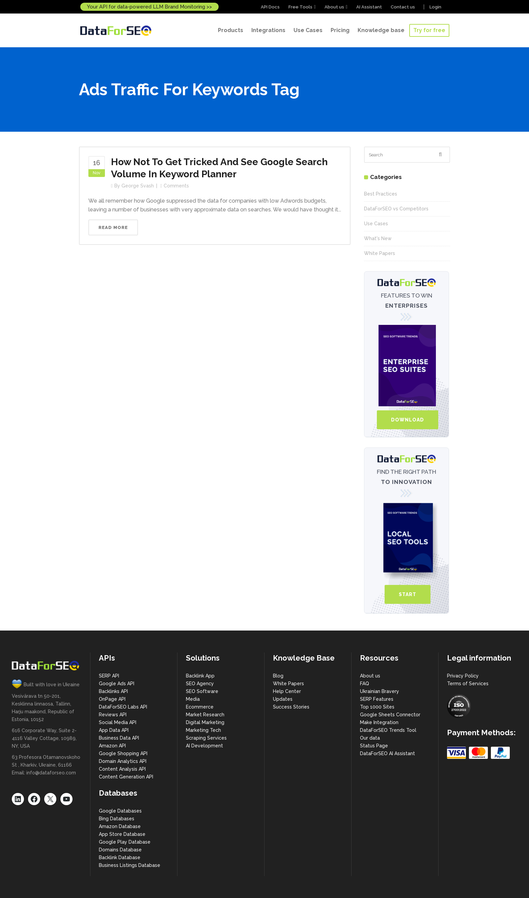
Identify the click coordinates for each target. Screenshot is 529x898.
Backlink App (200, 675)
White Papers (379, 253)
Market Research (205, 714)
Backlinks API (113, 691)
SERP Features (376, 699)
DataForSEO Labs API (123, 707)
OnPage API (112, 699)
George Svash (137, 185)
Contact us (403, 6)
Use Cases (376, 223)
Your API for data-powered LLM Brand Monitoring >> (149, 7)
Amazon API (112, 745)
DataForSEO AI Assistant (387, 753)
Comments (176, 185)
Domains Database (120, 849)
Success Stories (291, 707)
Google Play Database (124, 842)
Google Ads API (116, 683)
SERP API (109, 675)
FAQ (364, 683)
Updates (283, 699)
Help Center (287, 691)
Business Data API (119, 738)
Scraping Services (206, 738)
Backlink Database (119, 857)
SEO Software (202, 691)
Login (435, 6)
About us (334, 6)
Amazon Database (120, 826)
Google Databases (120, 811)
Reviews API (113, 714)
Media (193, 699)
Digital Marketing (205, 722)
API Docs (270, 6)
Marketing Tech (203, 730)
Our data (370, 738)
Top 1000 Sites (377, 707)
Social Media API (117, 722)
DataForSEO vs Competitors (396, 208)
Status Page (374, 745)
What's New (378, 238)
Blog (278, 675)
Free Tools (300, 6)
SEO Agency (200, 683)
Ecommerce (200, 707)
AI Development (204, 745)
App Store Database (122, 834)
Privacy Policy (463, 675)
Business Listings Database (129, 865)
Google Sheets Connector (390, 714)
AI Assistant (369, 6)
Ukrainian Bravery (379, 691)
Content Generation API (126, 776)
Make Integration (379, 722)
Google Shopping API (123, 753)
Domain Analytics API (122, 761)
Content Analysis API (122, 769)
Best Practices (380, 194)
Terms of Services (468, 683)
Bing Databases (116, 818)
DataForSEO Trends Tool (388, 730)
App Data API (114, 730)
